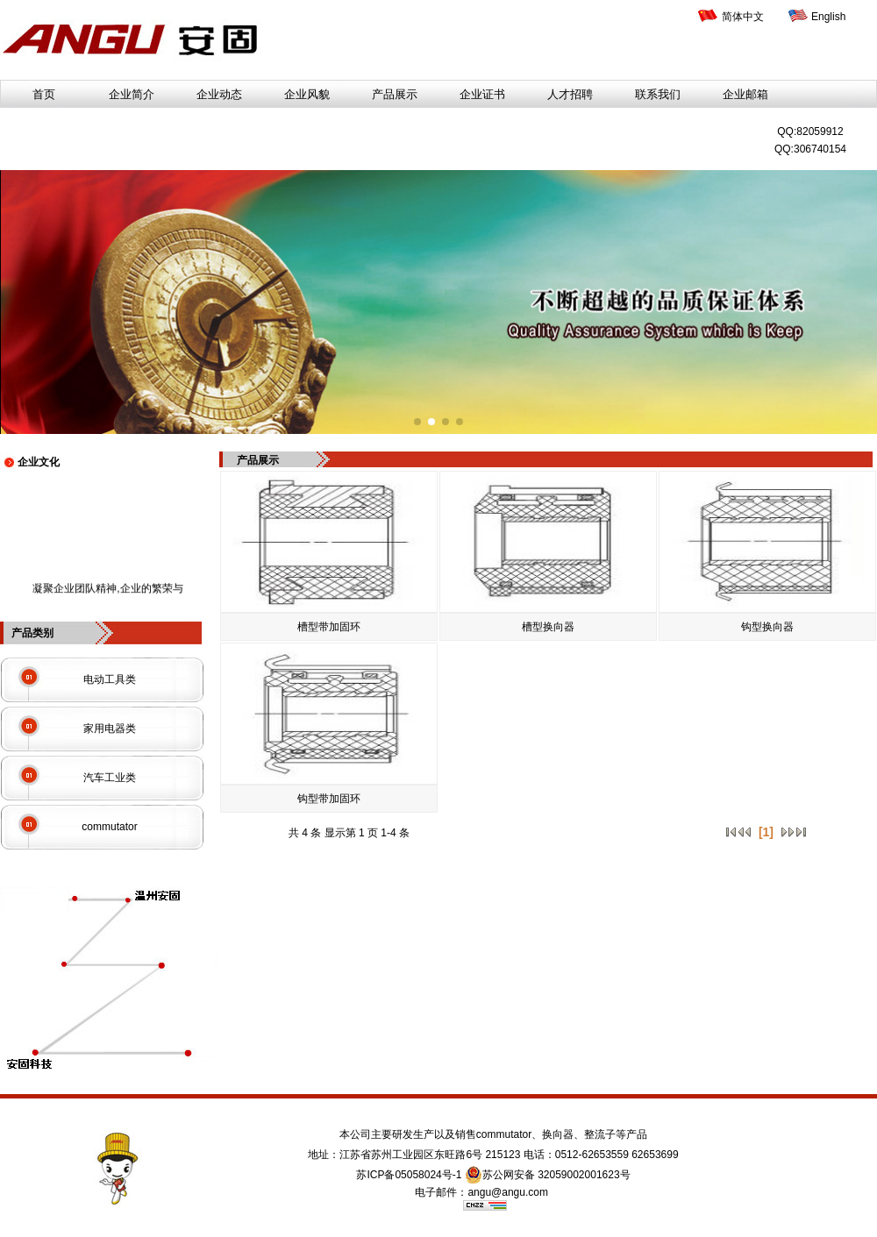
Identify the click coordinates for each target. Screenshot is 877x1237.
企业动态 (219, 94)
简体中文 (743, 17)
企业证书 (482, 94)
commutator (109, 827)
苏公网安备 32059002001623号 (548, 1175)
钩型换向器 (767, 627)
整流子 (600, 1134)
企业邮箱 (745, 94)
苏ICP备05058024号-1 (408, 1175)
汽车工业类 (109, 777)
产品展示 (394, 94)
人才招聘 (570, 94)
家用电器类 (109, 728)
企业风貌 (307, 94)
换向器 (558, 1134)
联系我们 (658, 94)
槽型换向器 (548, 627)
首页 (43, 94)
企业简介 (131, 94)
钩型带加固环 (328, 799)
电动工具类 (109, 679)
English (828, 17)
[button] (417, 421)
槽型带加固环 (328, 627)
